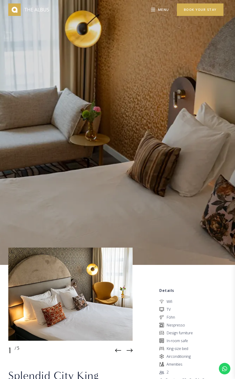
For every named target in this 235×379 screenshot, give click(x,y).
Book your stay (200, 9)
